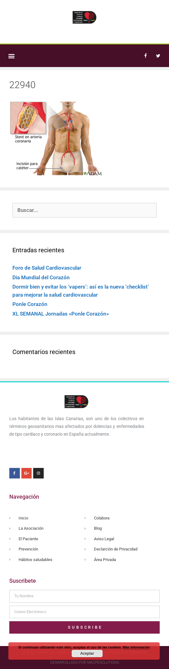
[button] (11, 56)
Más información (136, 647)
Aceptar (87, 653)
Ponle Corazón (29, 304)
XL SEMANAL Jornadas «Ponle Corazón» (60, 314)
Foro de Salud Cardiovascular (46, 268)
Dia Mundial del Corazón (41, 277)
